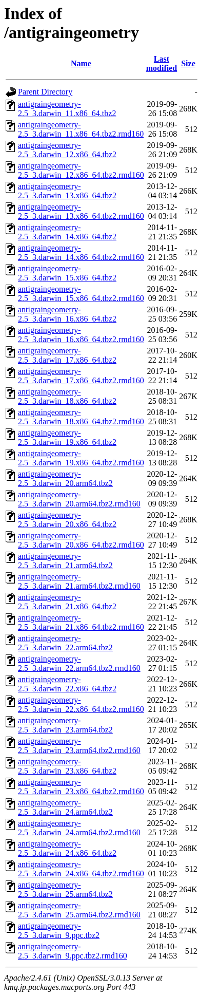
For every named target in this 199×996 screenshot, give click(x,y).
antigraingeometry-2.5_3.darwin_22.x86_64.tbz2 (67, 684)
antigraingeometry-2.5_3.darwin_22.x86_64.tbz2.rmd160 (81, 704)
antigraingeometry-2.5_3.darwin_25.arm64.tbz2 (65, 889)
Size (188, 63)
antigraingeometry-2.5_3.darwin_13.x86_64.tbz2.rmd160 (81, 211)
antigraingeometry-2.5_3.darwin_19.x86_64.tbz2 (67, 437)
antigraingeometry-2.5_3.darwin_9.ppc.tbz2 (58, 930)
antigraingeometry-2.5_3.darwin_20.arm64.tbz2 (65, 478)
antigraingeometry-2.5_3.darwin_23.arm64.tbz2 (65, 725)
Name (81, 63)
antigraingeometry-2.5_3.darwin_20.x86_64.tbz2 (67, 520)
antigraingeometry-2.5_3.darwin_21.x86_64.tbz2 (67, 602)
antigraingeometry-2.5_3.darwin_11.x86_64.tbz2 (67, 109)
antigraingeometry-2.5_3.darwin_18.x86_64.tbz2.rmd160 (81, 417)
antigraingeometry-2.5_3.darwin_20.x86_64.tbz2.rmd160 (81, 540)
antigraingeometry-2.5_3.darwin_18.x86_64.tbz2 (67, 396)
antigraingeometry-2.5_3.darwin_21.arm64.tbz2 (65, 561)
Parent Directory (45, 91)
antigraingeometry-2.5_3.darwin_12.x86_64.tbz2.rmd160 (81, 170)
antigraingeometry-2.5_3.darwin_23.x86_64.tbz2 (67, 766)
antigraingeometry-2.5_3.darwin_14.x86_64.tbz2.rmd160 (81, 252)
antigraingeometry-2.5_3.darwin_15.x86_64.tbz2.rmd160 (81, 294)
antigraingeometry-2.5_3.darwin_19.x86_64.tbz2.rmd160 (81, 458)
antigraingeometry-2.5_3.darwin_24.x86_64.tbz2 (67, 848)
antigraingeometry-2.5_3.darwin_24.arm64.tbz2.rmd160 (79, 828)
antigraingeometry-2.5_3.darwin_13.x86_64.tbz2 (67, 191)
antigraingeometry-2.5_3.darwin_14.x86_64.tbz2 (67, 232)
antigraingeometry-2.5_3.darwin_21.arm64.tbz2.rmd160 (79, 581)
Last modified (161, 63)
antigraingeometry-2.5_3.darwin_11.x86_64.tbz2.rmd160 (81, 129)
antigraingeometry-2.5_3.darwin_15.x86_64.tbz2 (67, 273)
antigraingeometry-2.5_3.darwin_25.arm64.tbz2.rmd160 (79, 910)
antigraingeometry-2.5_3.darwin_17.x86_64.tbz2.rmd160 (81, 376)
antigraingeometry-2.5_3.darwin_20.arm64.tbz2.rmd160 (79, 499)
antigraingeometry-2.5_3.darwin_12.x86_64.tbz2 (67, 150)
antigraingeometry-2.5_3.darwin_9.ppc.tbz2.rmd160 (72, 951)
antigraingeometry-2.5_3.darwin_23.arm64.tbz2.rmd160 (79, 746)
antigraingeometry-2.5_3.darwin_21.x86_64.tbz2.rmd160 (81, 622)
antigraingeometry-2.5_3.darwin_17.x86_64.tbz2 (67, 355)
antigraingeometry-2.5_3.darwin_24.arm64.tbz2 (65, 807)
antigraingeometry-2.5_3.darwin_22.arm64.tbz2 (65, 643)
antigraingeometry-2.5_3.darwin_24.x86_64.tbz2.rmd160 (81, 869)
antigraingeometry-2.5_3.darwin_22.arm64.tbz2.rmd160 (79, 663)
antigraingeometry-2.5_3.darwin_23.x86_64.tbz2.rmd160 (81, 787)
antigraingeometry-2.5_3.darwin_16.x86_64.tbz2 (67, 314)
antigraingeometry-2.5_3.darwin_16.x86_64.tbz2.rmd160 (81, 335)
